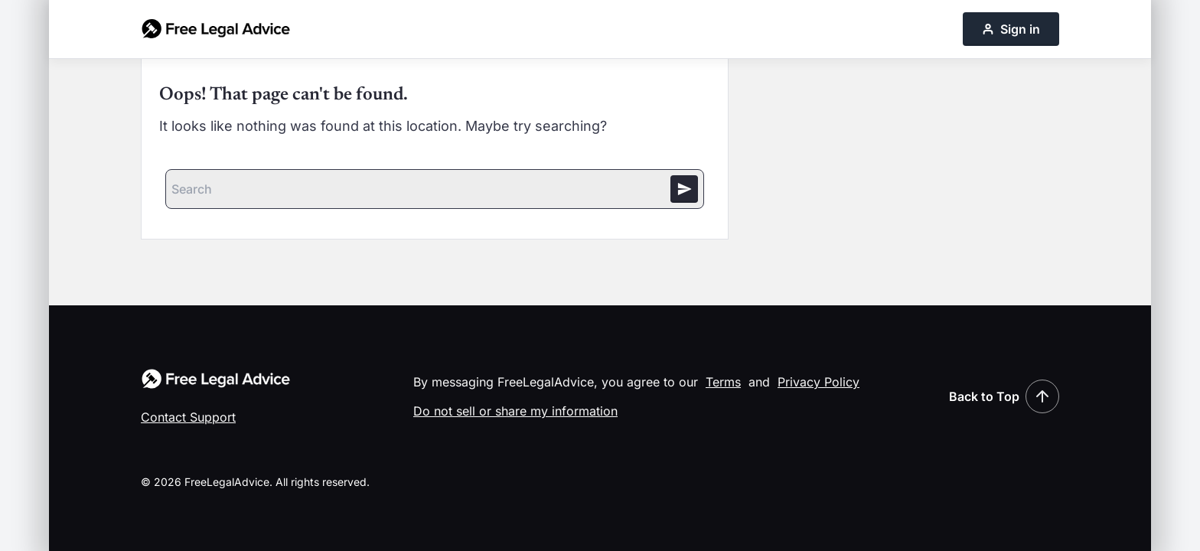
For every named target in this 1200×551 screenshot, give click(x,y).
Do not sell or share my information (515, 411)
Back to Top (1004, 396)
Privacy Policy (818, 382)
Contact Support (188, 417)
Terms (723, 382)
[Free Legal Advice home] (216, 29)
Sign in (1011, 29)
